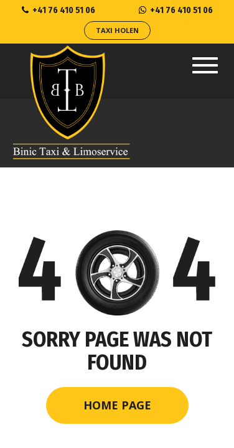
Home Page (117, 405)
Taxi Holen (117, 30)
